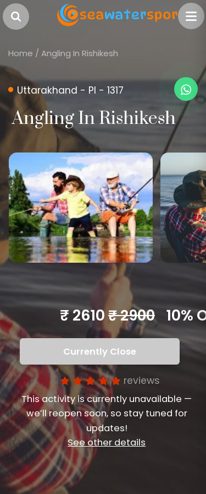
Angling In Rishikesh (79, 53)
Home (20, 53)
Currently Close (99, 351)
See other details (107, 442)
